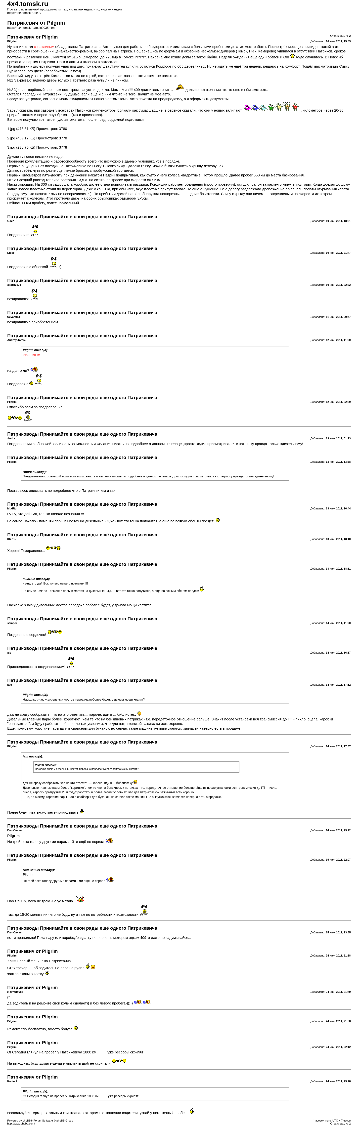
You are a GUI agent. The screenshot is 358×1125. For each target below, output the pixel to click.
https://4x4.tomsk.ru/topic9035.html (31, 28)
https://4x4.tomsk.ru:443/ (24, 13)
